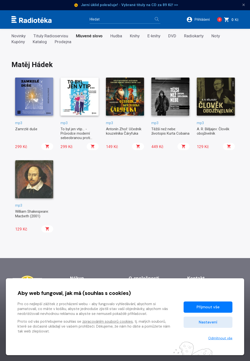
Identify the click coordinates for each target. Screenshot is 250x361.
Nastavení (208, 322)
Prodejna (63, 42)
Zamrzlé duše (26, 129)
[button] (199, 19)
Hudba (116, 36)
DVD (172, 36)
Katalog (40, 42)
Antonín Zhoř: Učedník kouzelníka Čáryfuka (123, 131)
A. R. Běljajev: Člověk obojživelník (213, 131)
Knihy (135, 36)
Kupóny (18, 42)
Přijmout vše (208, 307)
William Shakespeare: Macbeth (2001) (32, 213)
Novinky (18, 36)
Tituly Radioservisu (50, 36)
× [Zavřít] (243, 5)
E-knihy (153, 36)
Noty (215, 36)
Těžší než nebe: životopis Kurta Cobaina (170, 131)
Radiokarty (194, 36)
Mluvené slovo (89, 36)
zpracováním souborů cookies (107, 321)
